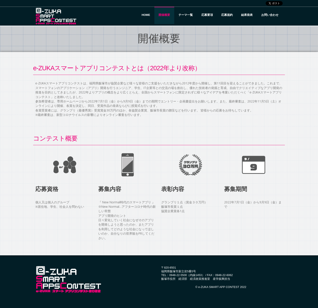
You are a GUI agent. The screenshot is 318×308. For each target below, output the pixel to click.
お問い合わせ (269, 15)
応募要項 (207, 15)
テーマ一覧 (185, 15)
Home (146, 15)
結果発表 (247, 15)
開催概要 (164, 15)
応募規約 (227, 15)
